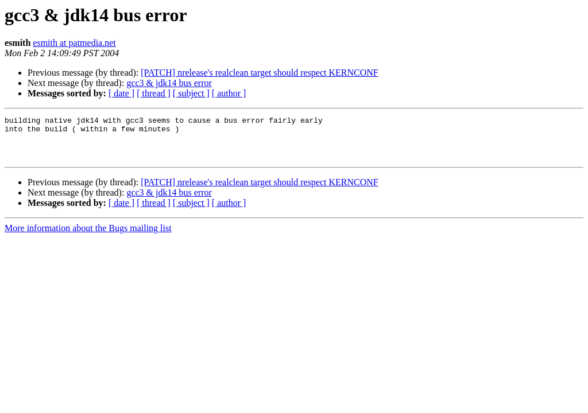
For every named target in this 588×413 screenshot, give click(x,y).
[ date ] (121, 93)
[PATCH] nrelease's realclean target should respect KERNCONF (259, 72)
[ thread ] (154, 93)
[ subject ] (191, 93)
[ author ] (229, 93)
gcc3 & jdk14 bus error (168, 83)
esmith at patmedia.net (74, 43)
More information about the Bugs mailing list (88, 236)
